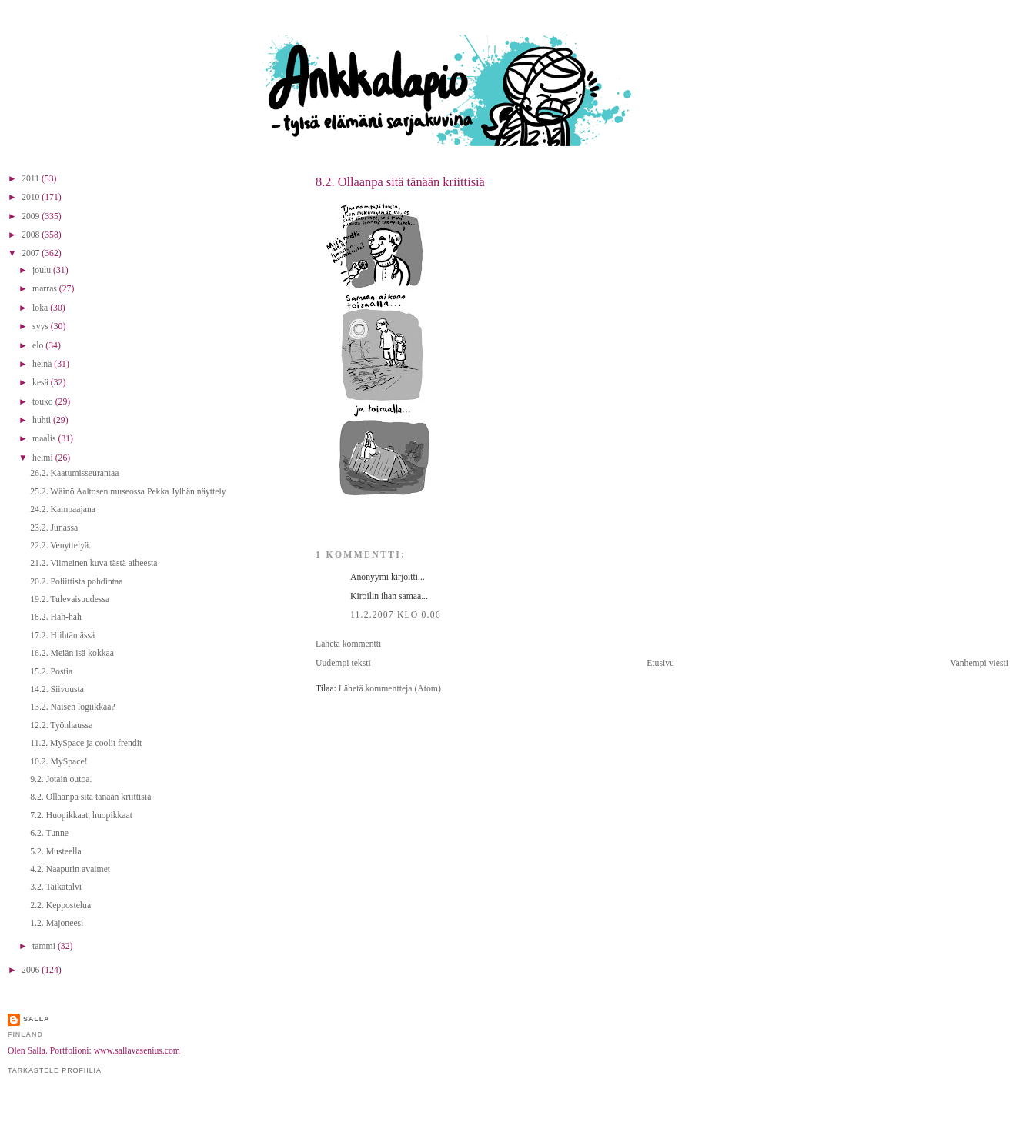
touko (43, 402)
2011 (32, 179)
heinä (43, 364)
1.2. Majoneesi (56, 923)
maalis (45, 439)
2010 (32, 197)
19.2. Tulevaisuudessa (69, 599)
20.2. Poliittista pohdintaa (76, 582)
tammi (45, 946)
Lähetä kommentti (348, 644)
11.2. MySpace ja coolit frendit (86, 743)
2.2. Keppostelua (60, 906)
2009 (32, 216)
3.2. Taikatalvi (56, 887)
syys (41, 326)
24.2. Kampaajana (62, 509)
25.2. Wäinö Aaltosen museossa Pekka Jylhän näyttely (128, 492)
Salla (36, 1019)
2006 (32, 970)
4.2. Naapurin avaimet (70, 869)
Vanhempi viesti (979, 663)
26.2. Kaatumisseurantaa (74, 473)
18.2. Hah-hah (56, 617)
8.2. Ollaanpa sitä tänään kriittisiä (400, 182)
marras (45, 289)
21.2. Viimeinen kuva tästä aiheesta (93, 563)
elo (38, 346)
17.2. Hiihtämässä (62, 636)
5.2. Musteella (56, 852)
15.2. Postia (51, 672)
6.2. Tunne (49, 833)
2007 (32, 253)
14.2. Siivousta (57, 689)
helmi (43, 458)
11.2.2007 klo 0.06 (395, 615)
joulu (42, 270)
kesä (41, 383)
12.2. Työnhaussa (61, 726)
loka (41, 308)
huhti (42, 420)
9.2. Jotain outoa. (61, 779)
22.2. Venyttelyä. (60, 546)
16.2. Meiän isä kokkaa (72, 653)
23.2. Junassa (54, 528)
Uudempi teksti (343, 663)
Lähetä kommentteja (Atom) (390, 689)
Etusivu (660, 663)
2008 (32, 235)
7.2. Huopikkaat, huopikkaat (81, 816)
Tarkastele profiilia (55, 1070)
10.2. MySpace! (58, 762)
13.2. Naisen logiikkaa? (72, 707)
